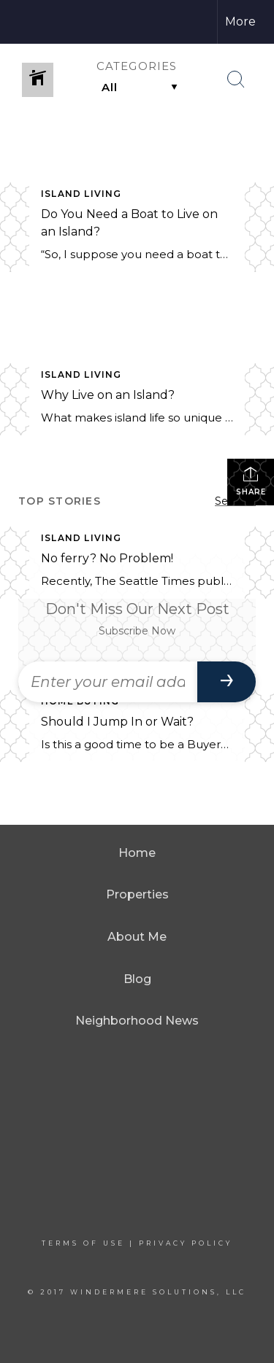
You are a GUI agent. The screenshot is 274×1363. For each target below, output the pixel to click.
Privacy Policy (185, 1243)
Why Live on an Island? (108, 395)
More (240, 21)
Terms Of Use (83, 1243)
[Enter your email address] (107, 681)
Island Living (81, 193)
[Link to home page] (41, 22)
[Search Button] (236, 79)
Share (251, 481)
